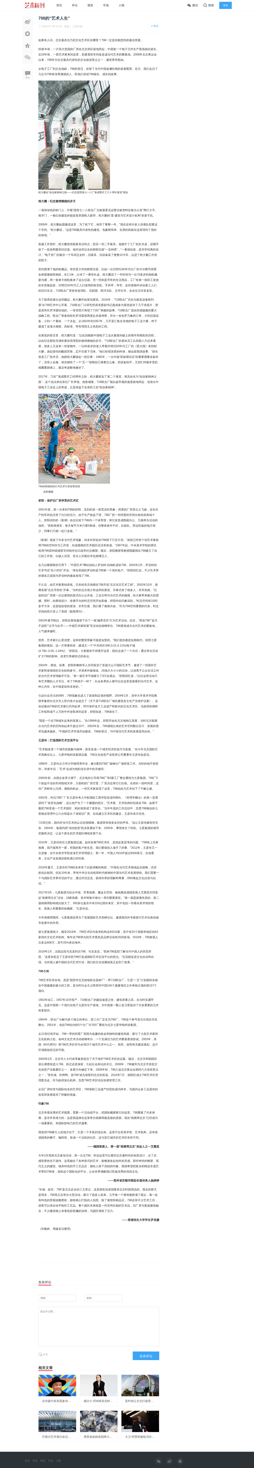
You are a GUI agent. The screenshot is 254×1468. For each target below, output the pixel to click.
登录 (225, 5)
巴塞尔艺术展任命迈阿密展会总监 (63, 1436)
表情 (43, 1354)
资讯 (59, 5)
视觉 (90, 5)
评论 (75, 5)
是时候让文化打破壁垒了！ (142, 1401)
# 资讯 (154, 26)
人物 (121, 5)
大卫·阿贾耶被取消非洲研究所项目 (147, 1436)
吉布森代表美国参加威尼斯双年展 (63, 1401)
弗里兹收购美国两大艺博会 (101, 1436)
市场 (106, 5)
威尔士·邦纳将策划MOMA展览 (103, 1401)
